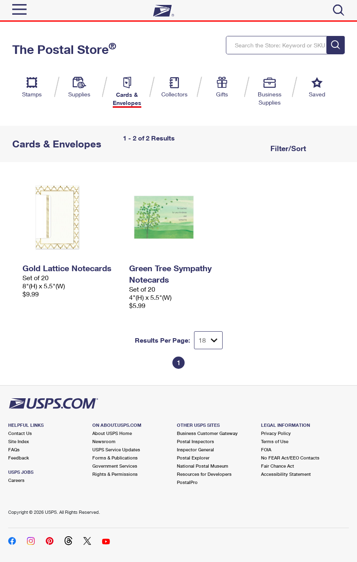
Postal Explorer (193, 457)
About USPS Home (112, 433)
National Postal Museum (202, 465)
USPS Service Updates (116, 449)
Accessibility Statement (286, 474)
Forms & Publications (115, 457)
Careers (16, 480)
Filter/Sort (287, 148)
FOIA (266, 449)
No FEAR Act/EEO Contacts (290, 457)
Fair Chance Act (277, 465)
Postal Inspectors (195, 441)
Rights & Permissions (115, 474)
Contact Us (20, 433)
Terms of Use (274, 441)
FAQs (14, 449)
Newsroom (104, 441)
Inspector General (195, 449)
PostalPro (187, 482)
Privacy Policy (276, 433)
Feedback (18, 457)
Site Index (18, 441)
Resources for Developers (204, 474)
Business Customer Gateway (207, 433)
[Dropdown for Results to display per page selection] (208, 340)
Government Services (114, 465)
